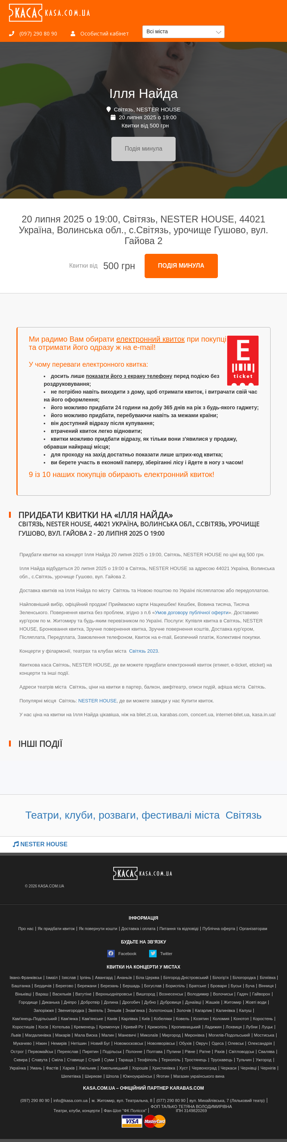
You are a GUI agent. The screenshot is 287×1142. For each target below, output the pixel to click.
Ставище (75, 1060)
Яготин (162, 1076)
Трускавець (221, 1060)
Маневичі (127, 1035)
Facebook (121, 953)
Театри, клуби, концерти (76, 1111)
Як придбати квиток (56, 929)
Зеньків (114, 1011)
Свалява (266, 1052)
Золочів (183, 1011)
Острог (17, 1052)
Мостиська (264, 1035)
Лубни (252, 1027)
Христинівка (163, 1068)
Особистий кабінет (100, 33)
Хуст (183, 1068)
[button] (183, 31)
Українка (17, 1068)
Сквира (21, 1060)
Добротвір (90, 1002)
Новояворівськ (161, 1043)
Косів (43, 1027)
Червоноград (204, 1068)
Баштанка (21, 986)
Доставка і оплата (138, 929)
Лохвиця (234, 1027)
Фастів (52, 1068)
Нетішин (78, 1043)
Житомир (232, 1002)
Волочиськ (223, 994)
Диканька (51, 1002)
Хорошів (140, 1068)
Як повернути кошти (98, 929)
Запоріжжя (44, 1011)
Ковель (182, 1019)
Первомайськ (40, 1052)
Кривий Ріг (134, 1027)
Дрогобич (131, 1002)
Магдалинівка (38, 1035)
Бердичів (43, 986)
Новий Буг (100, 1043)
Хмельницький (114, 1068)
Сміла (57, 1060)
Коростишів (23, 1027)
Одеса (217, 1043)
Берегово (64, 986)
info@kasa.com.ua (70, 1101)
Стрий (94, 1060)
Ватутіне (83, 994)
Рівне (190, 1052)
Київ (145, 1019)
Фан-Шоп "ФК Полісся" (125, 1111)
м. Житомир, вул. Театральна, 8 (122, 1101)
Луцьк (267, 1027)
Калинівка (225, 1011)
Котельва (61, 1027)
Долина (111, 1002)
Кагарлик (203, 1011)
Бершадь (131, 986)
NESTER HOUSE (97, 701)
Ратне (204, 1052)
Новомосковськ (128, 1043)
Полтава (154, 1052)
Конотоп (241, 1019)
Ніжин (41, 1043)
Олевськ (236, 1043)
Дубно (150, 1002)
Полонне (134, 1052)
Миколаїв (149, 1035)
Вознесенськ (171, 994)
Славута (39, 1060)
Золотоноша (160, 1011)
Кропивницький (186, 1027)
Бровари (218, 986)
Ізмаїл (52, 978)
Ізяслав (69, 978)
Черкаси (228, 1068)
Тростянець (196, 1060)
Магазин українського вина (199, 1076)
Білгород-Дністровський (186, 978)
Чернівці (249, 1068)
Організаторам (253, 929)
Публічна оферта (219, 929)
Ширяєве (93, 1076)
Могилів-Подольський (229, 1035)
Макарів (62, 1035)
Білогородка (244, 978)
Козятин (201, 1019)
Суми (109, 1060)
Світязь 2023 (143, 651)
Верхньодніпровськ (114, 994)
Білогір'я (221, 978)
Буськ (236, 986)
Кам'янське (92, 1019)
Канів (112, 1019)
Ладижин (212, 1027)
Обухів (185, 1043)
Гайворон (261, 994)
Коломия (221, 1019)
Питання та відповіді (179, 929)
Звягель (95, 1011)
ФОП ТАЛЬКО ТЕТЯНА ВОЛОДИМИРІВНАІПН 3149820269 (191, 1109)
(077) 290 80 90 (170, 1101)
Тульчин (244, 1060)
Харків (68, 1068)
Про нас (26, 929)
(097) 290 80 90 (33, 33)
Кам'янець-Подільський (34, 1019)
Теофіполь (147, 1060)
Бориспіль (175, 986)
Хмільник (87, 1068)
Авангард (103, 978)
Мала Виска (85, 1035)
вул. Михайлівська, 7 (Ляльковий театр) (227, 1101)
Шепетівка (71, 1076)
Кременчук (109, 1027)
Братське (197, 986)
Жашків (212, 1002)
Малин (107, 1035)
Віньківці (23, 994)
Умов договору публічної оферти (191, 612)
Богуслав (153, 986)
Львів (16, 1035)
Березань (109, 986)
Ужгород (263, 1060)
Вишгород (145, 994)
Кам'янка (69, 1019)
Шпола (112, 1076)
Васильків (61, 994)
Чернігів (267, 1068)
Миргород (171, 1035)
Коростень (263, 1019)
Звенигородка (71, 1011)
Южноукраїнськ (137, 1076)
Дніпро (70, 1002)
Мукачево (22, 1043)
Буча (250, 986)
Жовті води (256, 1002)
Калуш (245, 1011)
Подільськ (111, 1052)
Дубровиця (170, 1002)
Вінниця (266, 986)
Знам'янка (135, 1011)
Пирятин (90, 1052)
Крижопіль (157, 1027)
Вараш (42, 994)
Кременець (84, 1027)
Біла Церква (147, 978)
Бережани (86, 986)
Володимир (198, 994)
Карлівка (129, 1019)
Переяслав (67, 1052)
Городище (28, 1002)
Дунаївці (193, 1002)
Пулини (174, 1052)
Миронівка (194, 1035)
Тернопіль (170, 1060)
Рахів (220, 1052)
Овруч (202, 1043)
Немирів (59, 1043)
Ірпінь (85, 978)
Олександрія (260, 1043)
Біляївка (267, 978)
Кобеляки (163, 1019)
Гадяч (242, 994)
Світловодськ (241, 1052)
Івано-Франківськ (26, 978)
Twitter (160, 953)
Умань (36, 1068)
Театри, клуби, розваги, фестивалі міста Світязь (143, 815)
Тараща (125, 1060)
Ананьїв (124, 978)
